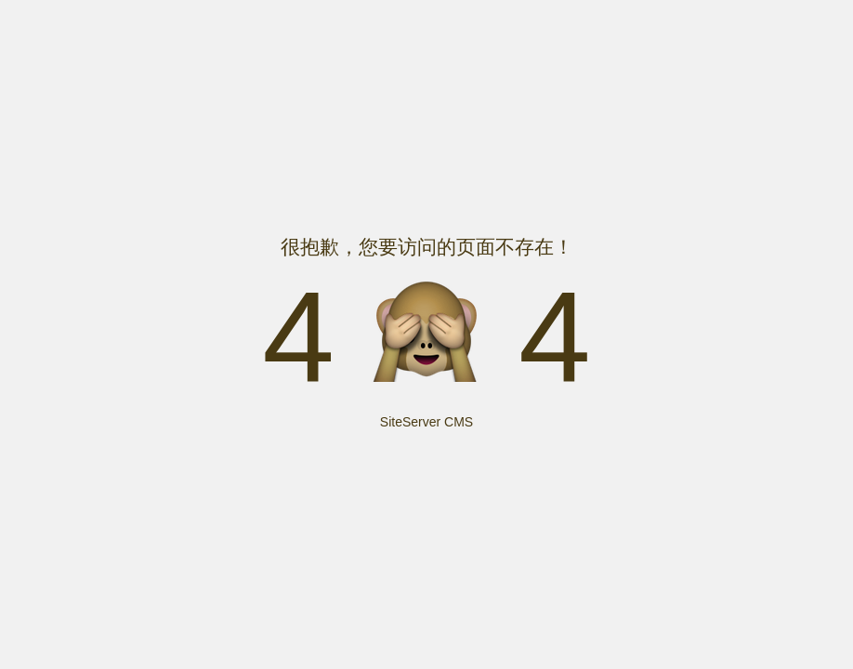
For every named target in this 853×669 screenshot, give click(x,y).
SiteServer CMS (426, 421)
